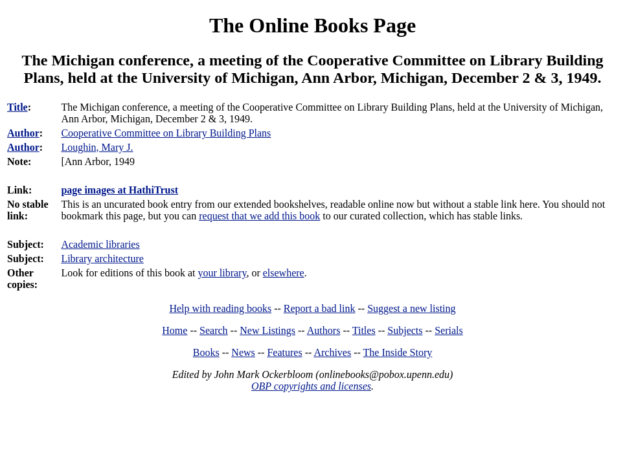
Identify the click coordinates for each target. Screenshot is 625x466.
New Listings (267, 330)
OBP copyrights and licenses (311, 386)
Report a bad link (320, 308)
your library (222, 272)
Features (284, 352)
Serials (449, 330)
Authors (324, 330)
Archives (332, 352)
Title (17, 107)
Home (174, 330)
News (243, 352)
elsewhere (283, 272)
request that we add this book (259, 215)
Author (23, 133)
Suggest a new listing (411, 308)
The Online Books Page (312, 25)
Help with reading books (220, 308)
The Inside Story (398, 352)
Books (206, 352)
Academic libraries (100, 244)
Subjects (404, 330)
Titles (364, 330)
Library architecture (102, 258)
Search (213, 330)
